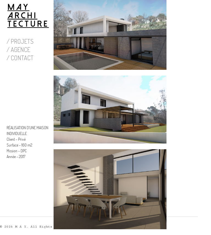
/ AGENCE (18, 49)
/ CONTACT (20, 58)
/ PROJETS (20, 41)
